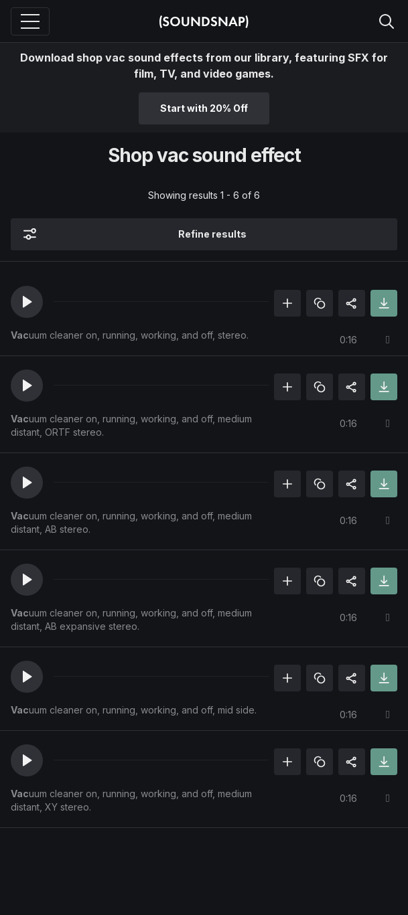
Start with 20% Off (204, 108)
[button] (27, 302)
